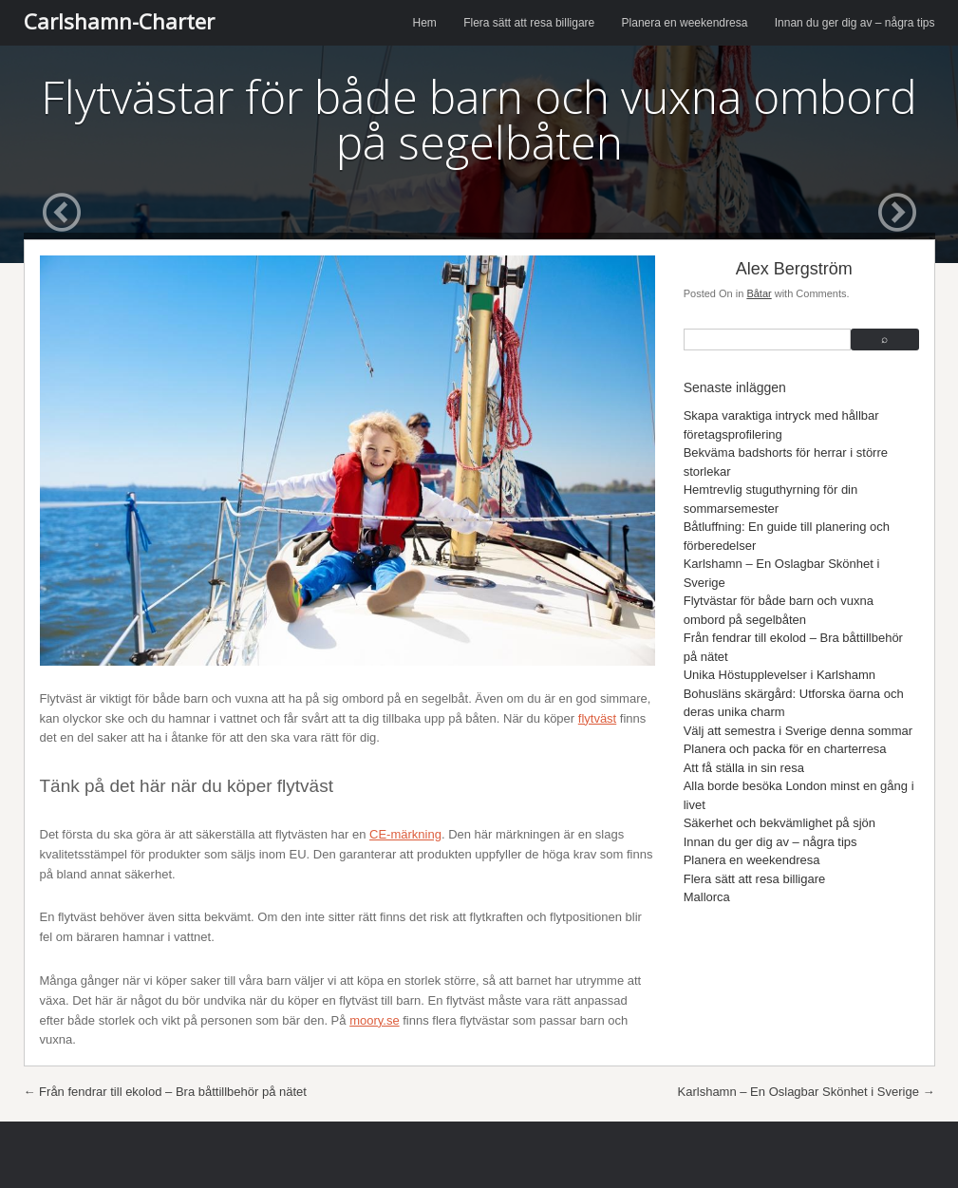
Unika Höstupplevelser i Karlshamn (779, 675)
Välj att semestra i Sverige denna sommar (798, 731)
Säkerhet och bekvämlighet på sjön (779, 823)
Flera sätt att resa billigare (528, 22)
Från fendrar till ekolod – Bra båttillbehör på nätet (165, 1091)
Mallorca (707, 897)
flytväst (597, 718)
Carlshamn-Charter (119, 21)
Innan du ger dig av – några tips (855, 22)
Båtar (758, 293)
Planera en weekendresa (685, 22)
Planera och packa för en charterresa (785, 749)
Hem (425, 22)
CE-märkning (405, 834)
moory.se (374, 1020)
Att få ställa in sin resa (744, 768)
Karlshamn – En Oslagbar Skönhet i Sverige (806, 1091)
